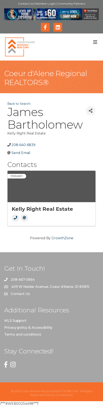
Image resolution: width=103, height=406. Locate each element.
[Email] (24, 218)
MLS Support (15, 321)
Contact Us (26, 3)
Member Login (45, 3)
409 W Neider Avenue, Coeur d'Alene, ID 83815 (50, 287)
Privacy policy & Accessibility (28, 328)
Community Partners (71, 3)
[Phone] (15, 218)
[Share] (90, 110)
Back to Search (18, 104)
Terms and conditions (22, 334)
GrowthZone (62, 238)
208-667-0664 (23, 280)
